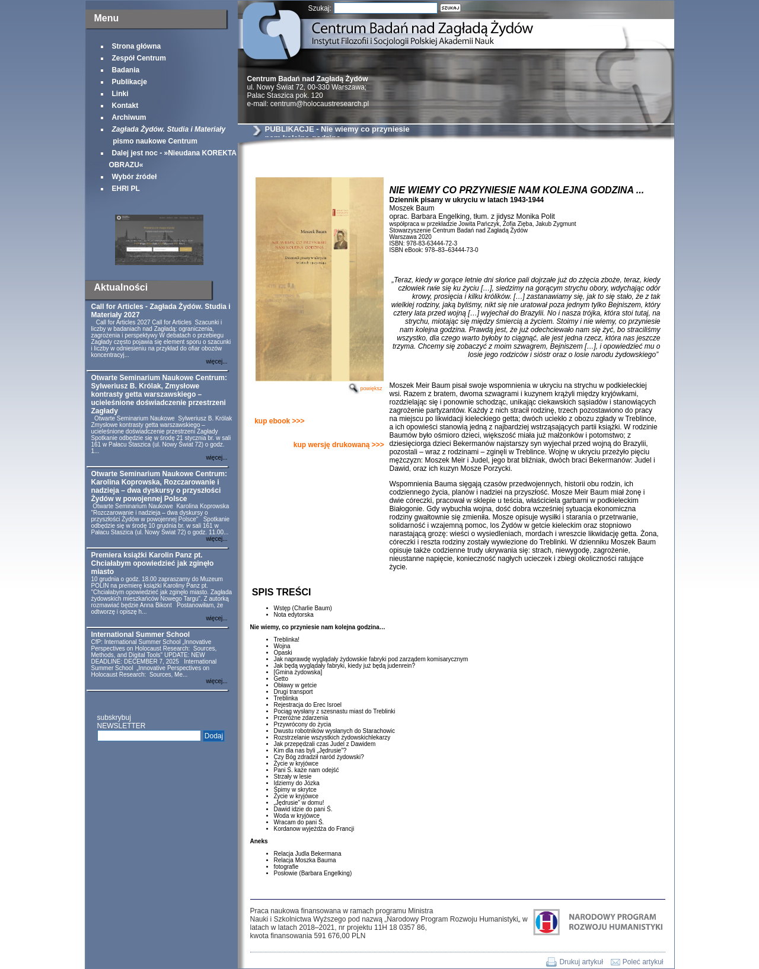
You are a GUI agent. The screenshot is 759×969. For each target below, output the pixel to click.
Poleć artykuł (643, 962)
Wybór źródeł (134, 177)
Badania (126, 70)
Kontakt (125, 105)
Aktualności (121, 287)
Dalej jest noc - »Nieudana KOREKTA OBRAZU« (173, 159)
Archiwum (129, 117)
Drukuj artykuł (580, 962)
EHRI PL (126, 188)
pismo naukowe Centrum (167, 135)
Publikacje (129, 82)
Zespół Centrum (139, 58)
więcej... (216, 361)
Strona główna (136, 46)
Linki (120, 94)
